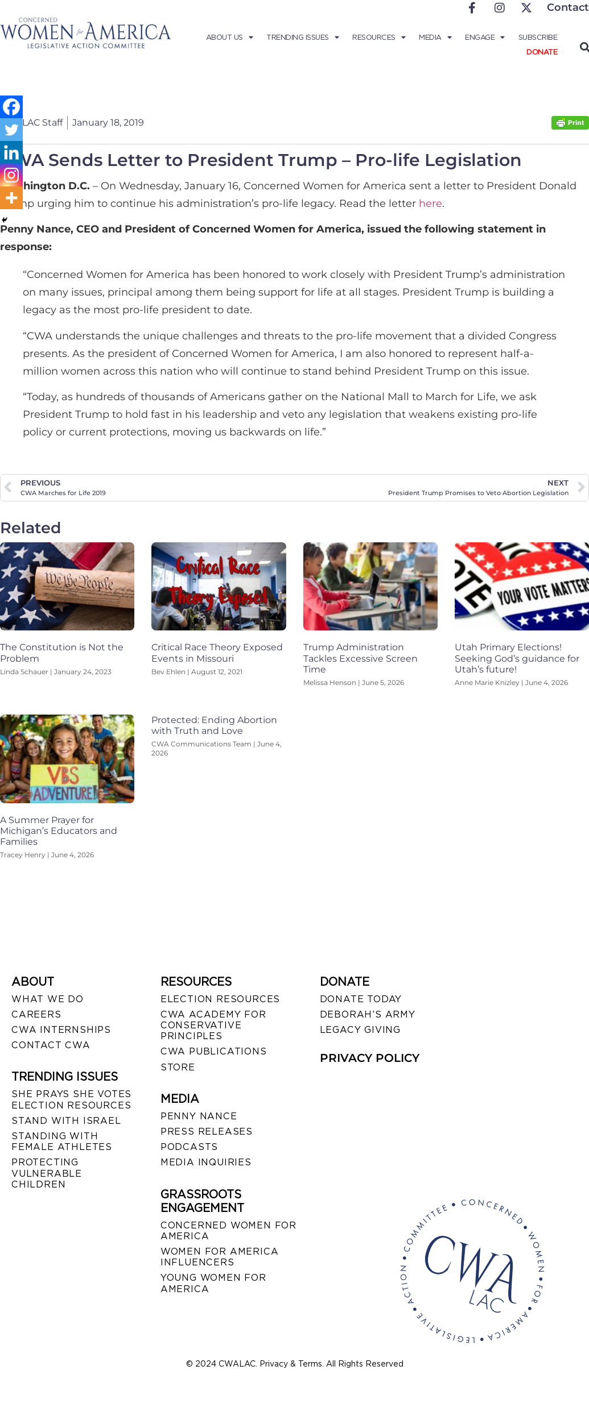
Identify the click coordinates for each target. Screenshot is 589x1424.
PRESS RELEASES (206, 1131)
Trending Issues (302, 37)
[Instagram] (11, 175)
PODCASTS (189, 1146)
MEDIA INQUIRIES (206, 1162)
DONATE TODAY (361, 999)
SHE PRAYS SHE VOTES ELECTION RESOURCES (71, 1099)
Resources (378, 37)
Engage (485, 37)
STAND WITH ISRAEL (66, 1120)
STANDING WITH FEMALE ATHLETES (61, 1141)
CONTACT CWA (50, 1045)
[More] (11, 197)
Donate (541, 52)
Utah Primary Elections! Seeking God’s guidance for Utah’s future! (517, 658)
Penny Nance (198, 1116)
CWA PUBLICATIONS (213, 1051)
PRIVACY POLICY (369, 1058)
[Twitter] (11, 129)
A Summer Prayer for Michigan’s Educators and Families (58, 831)
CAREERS (36, 1014)
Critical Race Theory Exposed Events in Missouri (217, 652)
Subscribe (538, 37)
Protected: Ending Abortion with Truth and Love (214, 725)
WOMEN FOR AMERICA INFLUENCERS (219, 1257)
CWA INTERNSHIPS (61, 1029)
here (430, 203)
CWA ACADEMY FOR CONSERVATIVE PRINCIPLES (213, 1025)
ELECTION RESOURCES (220, 999)
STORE (177, 1067)
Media (435, 37)
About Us (229, 37)
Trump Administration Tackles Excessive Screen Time (360, 658)
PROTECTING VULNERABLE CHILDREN (46, 1173)
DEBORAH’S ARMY (367, 1014)
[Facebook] (11, 107)
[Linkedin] (11, 152)
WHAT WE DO (47, 999)
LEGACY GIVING (360, 1029)
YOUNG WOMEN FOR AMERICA (213, 1283)
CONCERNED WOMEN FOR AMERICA (228, 1231)
